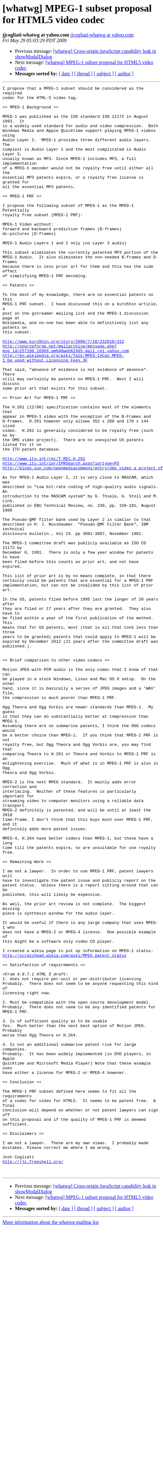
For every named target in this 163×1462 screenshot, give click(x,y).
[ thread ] (83, 73)
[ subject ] (104, 73)
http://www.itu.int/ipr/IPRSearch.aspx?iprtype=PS (60, 539)
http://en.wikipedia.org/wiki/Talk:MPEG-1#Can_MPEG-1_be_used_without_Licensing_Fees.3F (63, 412)
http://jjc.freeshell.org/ (32, 1371)
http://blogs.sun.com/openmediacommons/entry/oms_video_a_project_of (82, 544)
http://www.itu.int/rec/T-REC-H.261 (43, 533)
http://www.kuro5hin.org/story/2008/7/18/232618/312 (63, 393)
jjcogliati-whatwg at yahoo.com (102, 34)
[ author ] (124, 73)
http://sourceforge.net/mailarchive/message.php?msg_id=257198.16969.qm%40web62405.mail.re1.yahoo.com (65, 401)
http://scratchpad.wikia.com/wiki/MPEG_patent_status (64, 1124)
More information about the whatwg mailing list (50, 1434)
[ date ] (66, 73)
